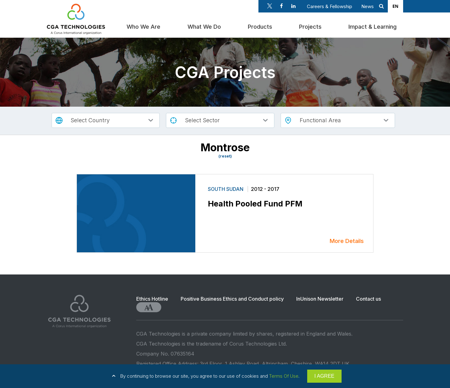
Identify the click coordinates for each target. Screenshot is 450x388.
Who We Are (145, 25)
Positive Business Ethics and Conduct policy (232, 299)
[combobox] (395, 6)
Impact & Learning (374, 25)
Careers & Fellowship (329, 6)
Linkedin (293, 6)
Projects (311, 25)
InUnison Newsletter (319, 299)
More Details (347, 241)
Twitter (270, 6)
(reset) (225, 156)
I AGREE (324, 376)
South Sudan (226, 189)
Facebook (281, 6)
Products (261, 25)
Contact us (368, 299)
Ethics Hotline (152, 299)
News (367, 6)
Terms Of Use (283, 376)
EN (395, 6)
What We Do (205, 25)
